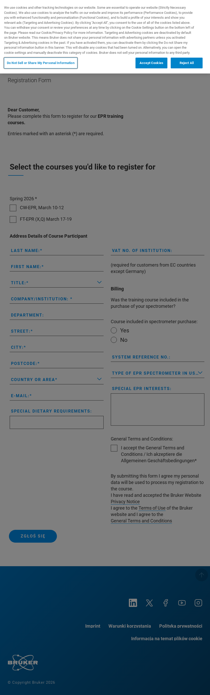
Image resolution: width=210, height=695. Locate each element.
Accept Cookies (151, 63)
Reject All (187, 63)
